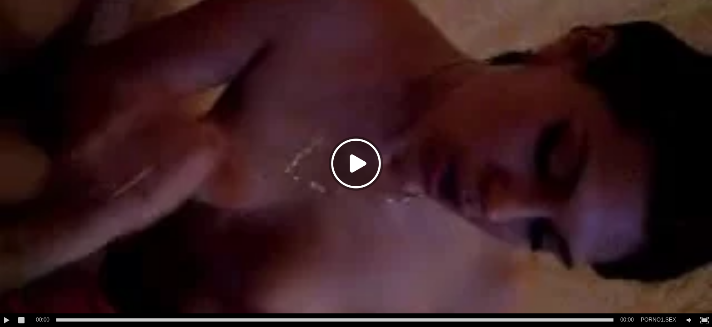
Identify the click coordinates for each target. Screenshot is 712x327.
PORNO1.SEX (658, 320)
